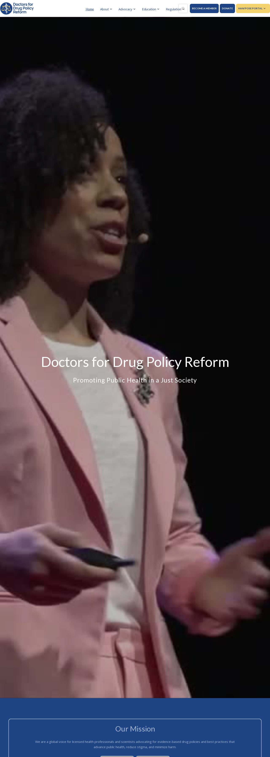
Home (90, 9)
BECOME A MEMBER (204, 8)
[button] (107, 9)
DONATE (227, 8)
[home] (17, 8)
